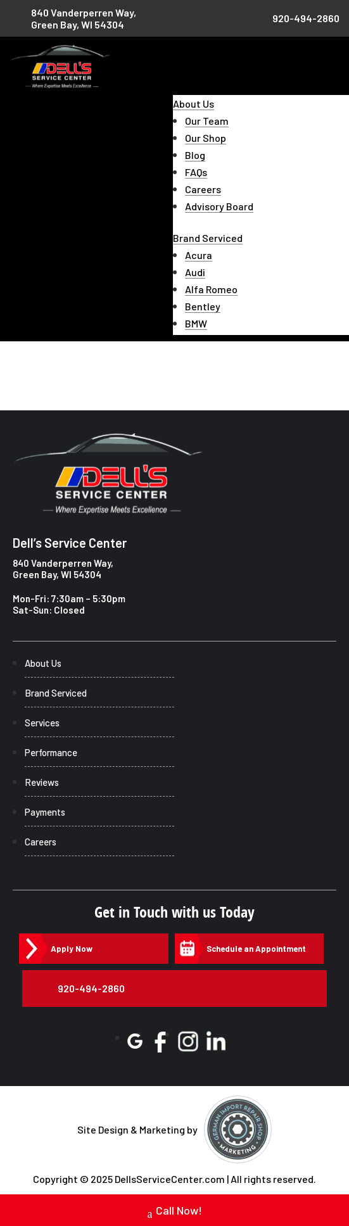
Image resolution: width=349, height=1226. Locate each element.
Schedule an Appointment (256, 949)
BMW (196, 323)
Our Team (207, 121)
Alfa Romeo (211, 289)
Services (42, 722)
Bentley (202, 306)
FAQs (196, 172)
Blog (195, 155)
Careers (203, 189)
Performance (51, 752)
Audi (195, 272)
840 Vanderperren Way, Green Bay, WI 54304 (63, 568)
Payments (45, 812)
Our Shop (205, 138)
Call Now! (175, 1211)
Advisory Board (219, 206)
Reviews (42, 782)
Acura (198, 255)
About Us (193, 104)
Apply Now (71, 949)
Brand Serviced (208, 238)
